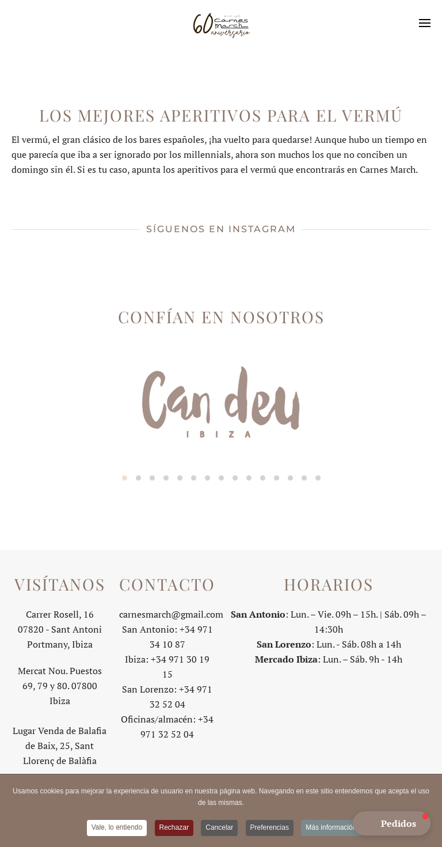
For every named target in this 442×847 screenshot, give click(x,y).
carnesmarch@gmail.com (171, 613)
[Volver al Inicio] (221, 23)
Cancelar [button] (219, 829)
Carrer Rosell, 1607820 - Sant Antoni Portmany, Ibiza (60, 628)
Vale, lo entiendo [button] (117, 829)
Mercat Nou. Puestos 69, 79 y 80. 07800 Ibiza (60, 684)
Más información (331, 829)
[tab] (124, 478)
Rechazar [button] (174, 829)
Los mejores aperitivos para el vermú (221, 115)
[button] (424, 23)
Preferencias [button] (269, 829)
